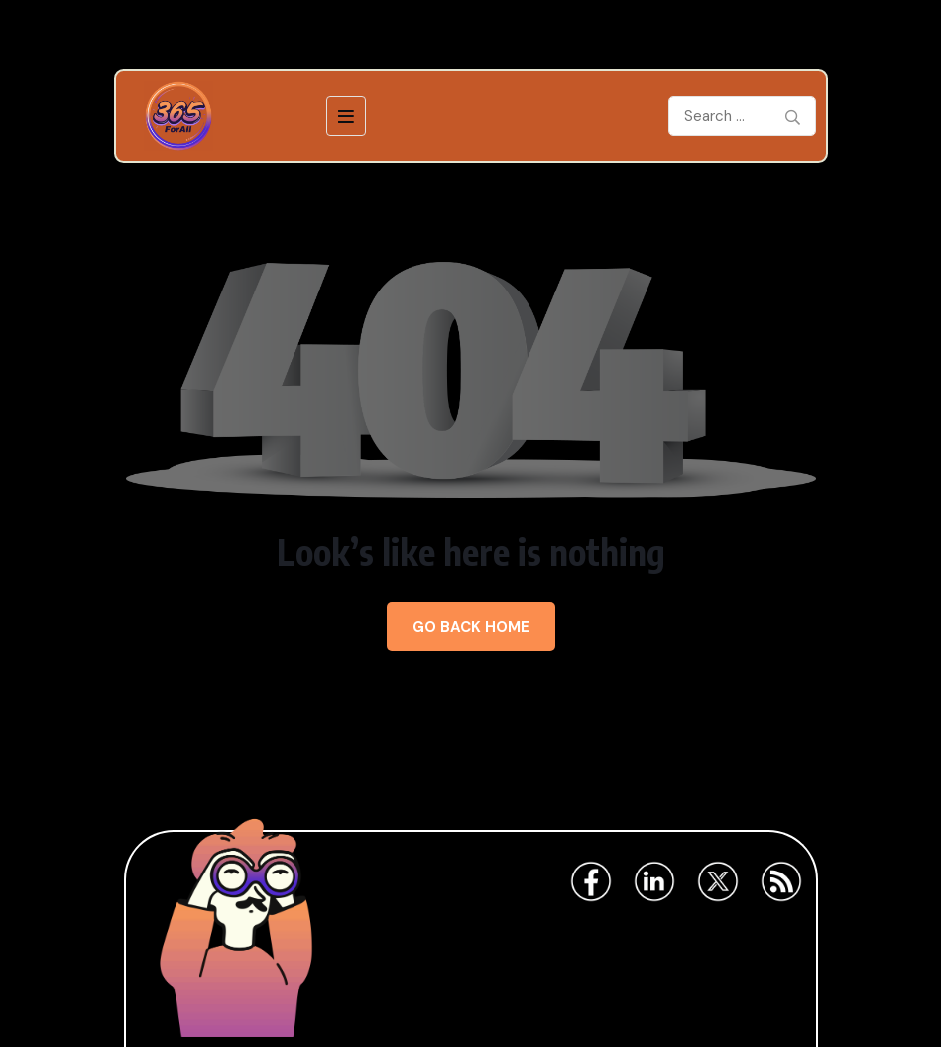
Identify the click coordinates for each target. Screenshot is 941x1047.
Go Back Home (470, 627)
